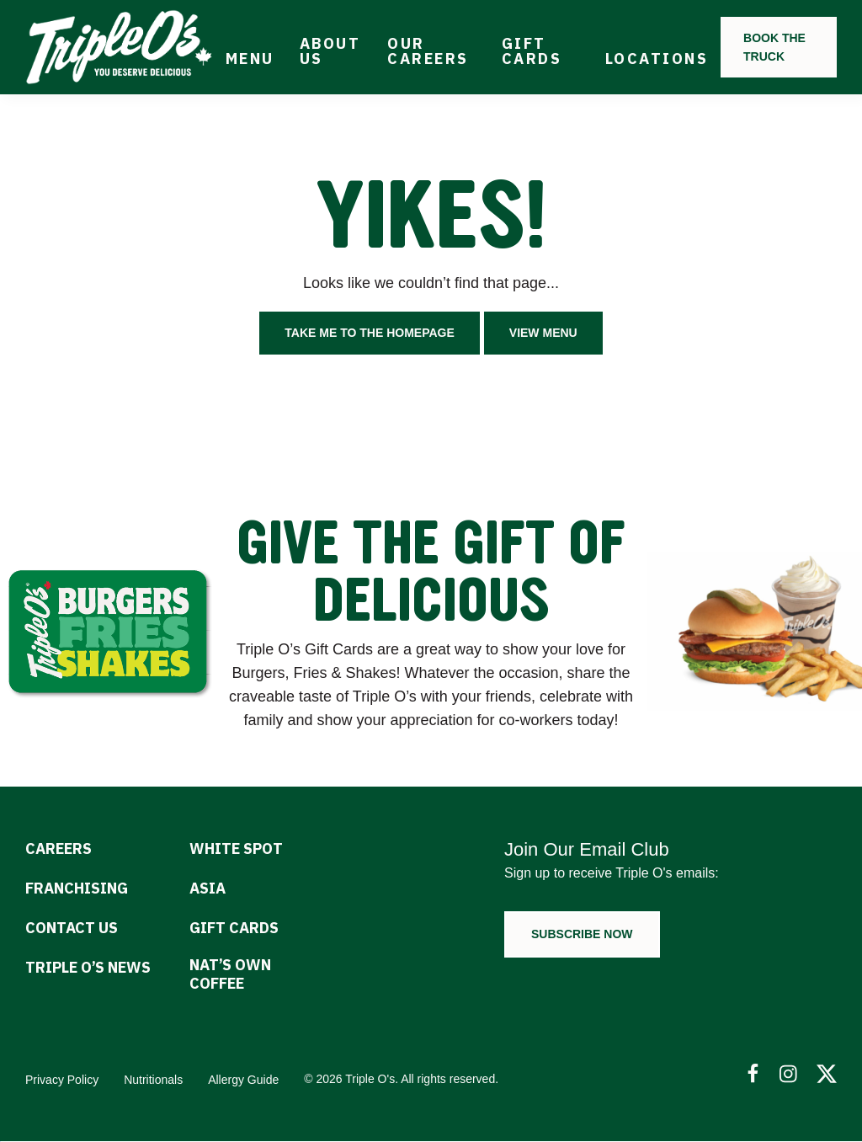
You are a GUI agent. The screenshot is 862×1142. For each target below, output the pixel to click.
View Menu (543, 332)
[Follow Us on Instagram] (790, 1074)
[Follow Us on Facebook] (752, 1074)
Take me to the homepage (369, 332)
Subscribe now (582, 934)
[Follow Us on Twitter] (827, 1074)
